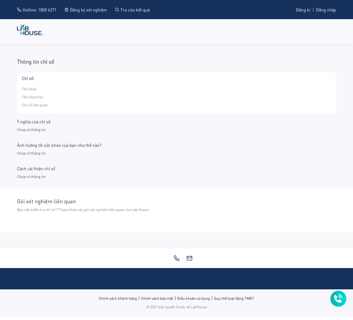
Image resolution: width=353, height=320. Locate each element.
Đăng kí (303, 9)
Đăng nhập (326, 9)
